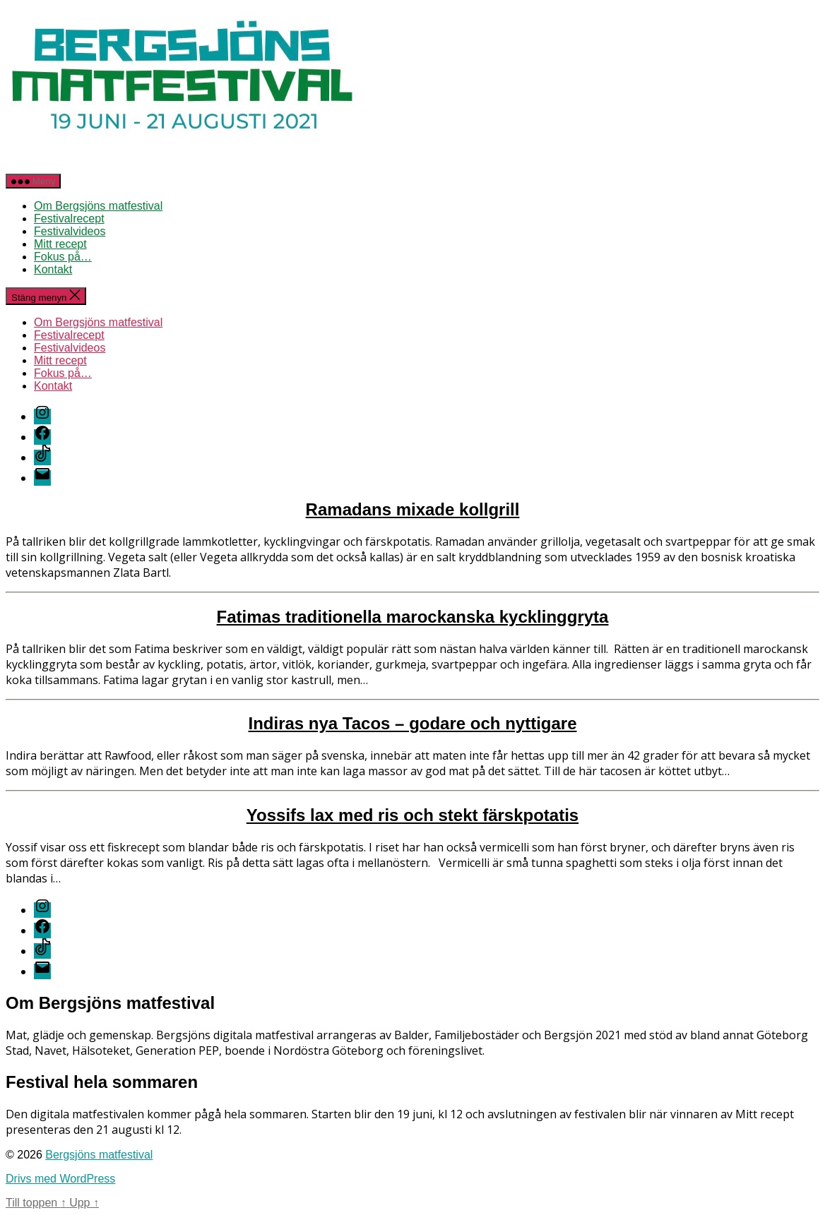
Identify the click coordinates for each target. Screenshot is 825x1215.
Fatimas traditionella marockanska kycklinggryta (413, 616)
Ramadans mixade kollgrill (413, 509)
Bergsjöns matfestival (99, 1155)
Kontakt (53, 269)
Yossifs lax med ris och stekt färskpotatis (412, 815)
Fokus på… (63, 257)
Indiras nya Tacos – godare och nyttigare (412, 723)
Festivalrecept (69, 219)
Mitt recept (60, 244)
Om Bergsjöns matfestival (98, 206)
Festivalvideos (69, 231)
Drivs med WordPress (60, 1179)
